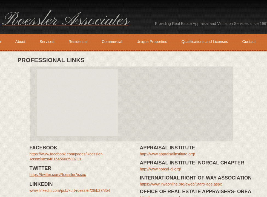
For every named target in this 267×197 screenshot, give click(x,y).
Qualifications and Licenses (204, 41)
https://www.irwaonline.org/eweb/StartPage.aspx (181, 184)
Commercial (112, 41)
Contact (248, 41)
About (20, 41)
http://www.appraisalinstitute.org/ (167, 154)
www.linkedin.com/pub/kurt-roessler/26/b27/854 (70, 190)
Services (46, 41)
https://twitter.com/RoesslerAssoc (58, 174)
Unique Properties (151, 41)
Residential (77, 41)
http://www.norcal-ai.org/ (160, 169)
